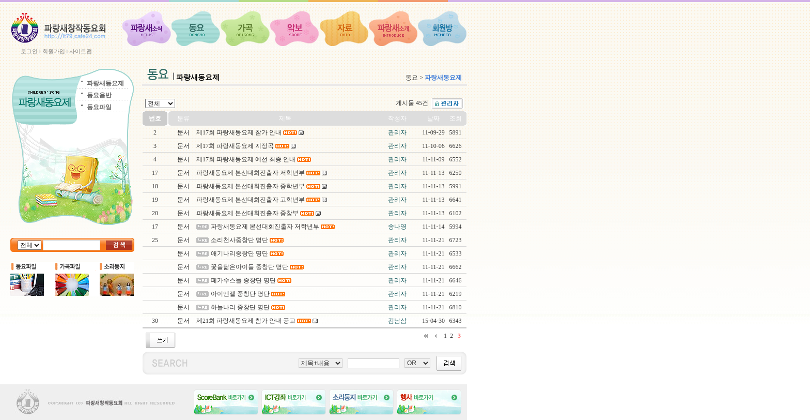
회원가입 (53, 51)
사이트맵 (80, 51)
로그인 (29, 51)
